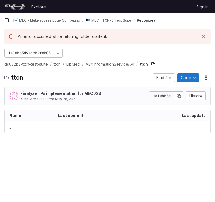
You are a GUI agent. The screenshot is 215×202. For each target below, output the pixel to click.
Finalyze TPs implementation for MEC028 (60, 93)
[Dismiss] (203, 36)
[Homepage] (15, 6)
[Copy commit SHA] (178, 95)
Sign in (202, 6)
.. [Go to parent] (10, 127)
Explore (38, 6)
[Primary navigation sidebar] (6, 20)
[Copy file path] (153, 64)
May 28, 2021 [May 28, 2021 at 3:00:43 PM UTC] (65, 99)
